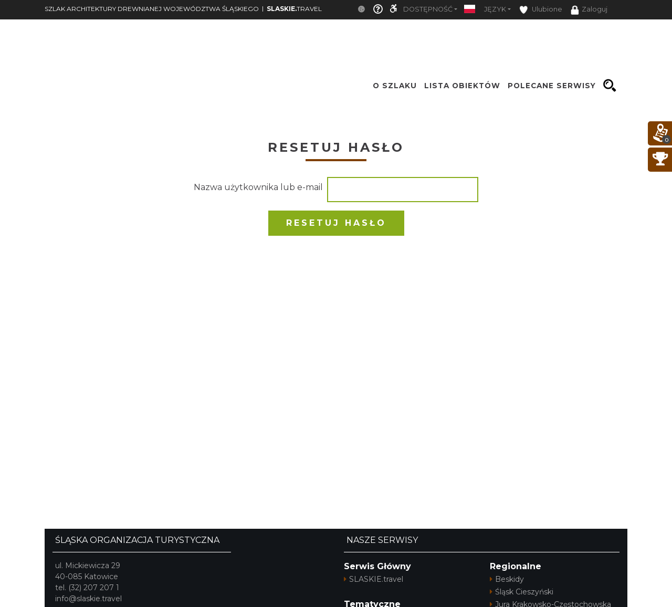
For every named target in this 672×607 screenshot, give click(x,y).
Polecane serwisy (552, 85)
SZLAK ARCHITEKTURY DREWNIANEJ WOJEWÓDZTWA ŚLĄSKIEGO (152, 9)
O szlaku (395, 85)
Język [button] (495, 9)
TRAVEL (294, 9)
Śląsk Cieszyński (521, 591)
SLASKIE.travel (373, 579)
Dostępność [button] (428, 9)
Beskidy (507, 579)
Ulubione (540, 9)
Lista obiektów (462, 85)
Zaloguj (589, 10)
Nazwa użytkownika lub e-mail (258, 187)
